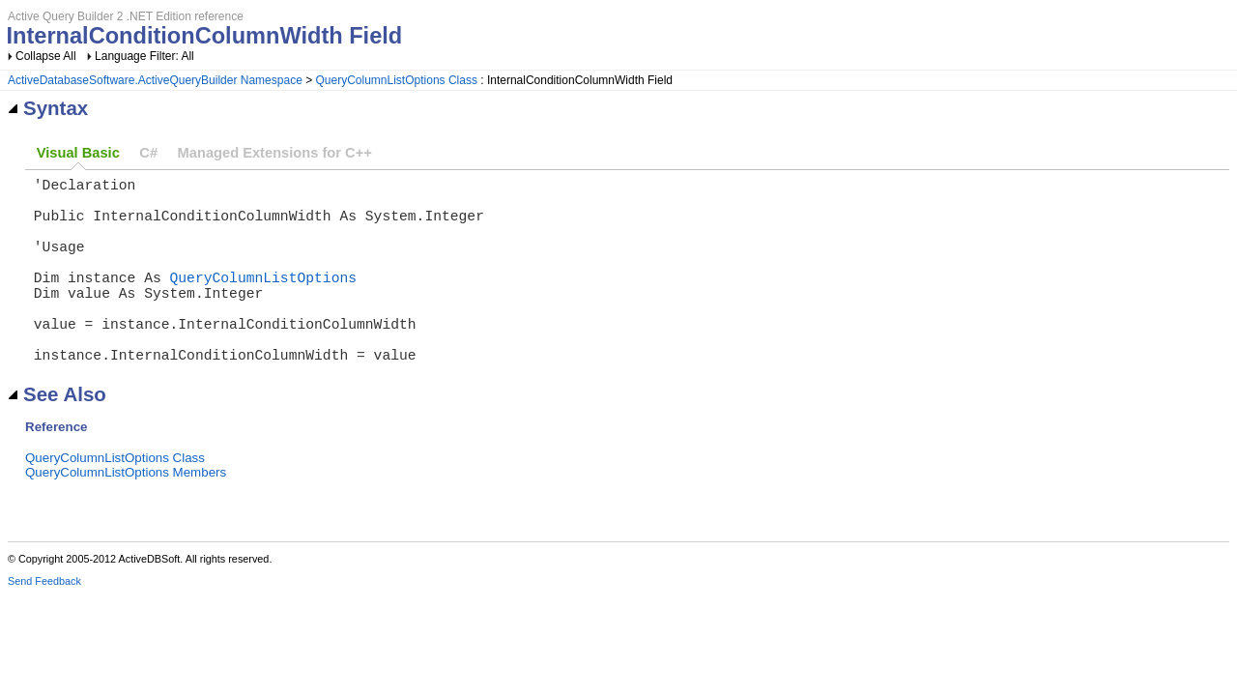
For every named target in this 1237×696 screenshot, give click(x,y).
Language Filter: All (144, 56)
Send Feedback (44, 623)
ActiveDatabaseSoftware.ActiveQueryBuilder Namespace (155, 80)
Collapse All (45, 56)
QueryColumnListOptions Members (125, 515)
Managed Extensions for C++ (275, 152)
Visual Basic (78, 152)
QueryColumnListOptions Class (396, 80)
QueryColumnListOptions (263, 299)
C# (148, 152)
